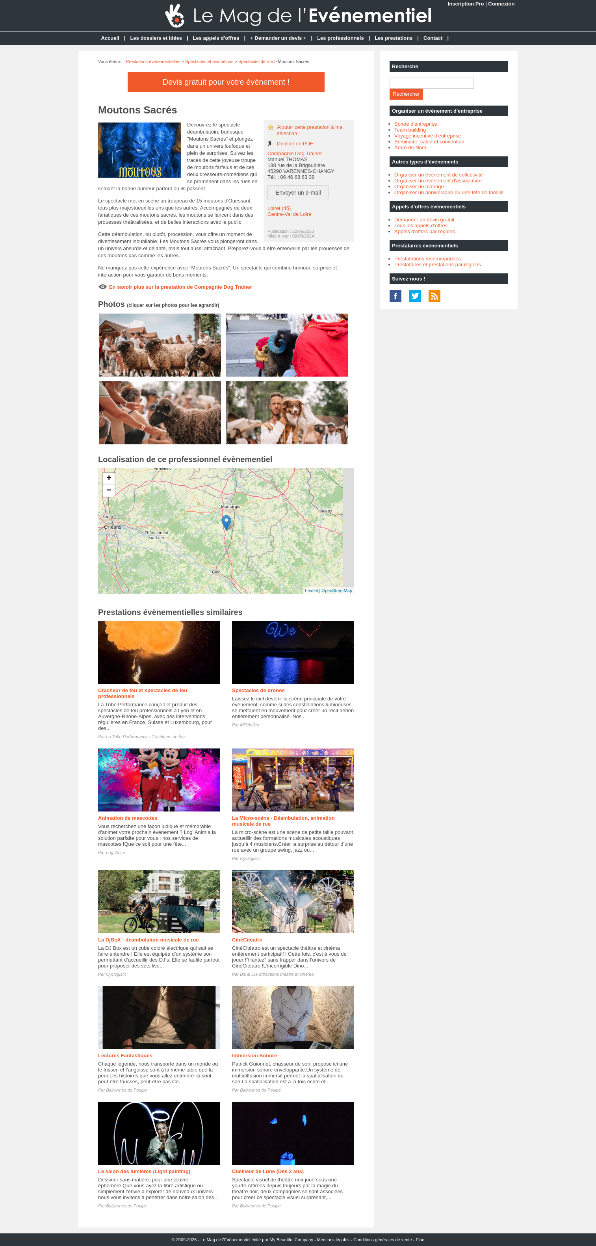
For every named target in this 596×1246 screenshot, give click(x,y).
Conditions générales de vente (382, 1239)
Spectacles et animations (209, 61)
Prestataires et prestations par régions (437, 264)
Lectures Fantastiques (125, 1055)
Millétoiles (249, 724)
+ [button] (108, 479)
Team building (410, 130)
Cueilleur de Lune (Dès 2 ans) (268, 1171)
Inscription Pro (466, 4)
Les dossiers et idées (156, 38)
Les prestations (393, 38)
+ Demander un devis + (278, 38)
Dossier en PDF (295, 144)
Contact (432, 38)
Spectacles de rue (255, 61)
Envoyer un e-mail (298, 192)
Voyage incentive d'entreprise (427, 136)
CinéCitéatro (247, 940)
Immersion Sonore (254, 1055)
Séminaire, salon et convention (429, 142)
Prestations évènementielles (153, 61)
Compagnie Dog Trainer (294, 153)
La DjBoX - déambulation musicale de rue (148, 940)
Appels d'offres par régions (424, 231)
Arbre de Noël (410, 147)
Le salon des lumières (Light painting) (144, 1171)
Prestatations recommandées (427, 259)
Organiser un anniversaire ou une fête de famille (449, 192)
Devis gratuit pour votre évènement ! (226, 82)
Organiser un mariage (419, 186)
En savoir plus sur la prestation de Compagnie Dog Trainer (180, 287)
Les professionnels (340, 38)
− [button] (108, 491)
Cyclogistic (250, 858)
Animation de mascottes (127, 818)
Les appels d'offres (216, 38)
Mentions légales (333, 1239)
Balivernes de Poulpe (126, 1090)
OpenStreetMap (336, 590)
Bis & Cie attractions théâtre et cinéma (277, 974)
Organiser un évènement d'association (437, 181)
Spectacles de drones (258, 690)
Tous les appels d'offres (420, 225)
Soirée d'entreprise (415, 124)
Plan (420, 1239)
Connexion (501, 4)
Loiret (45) (279, 208)
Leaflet (311, 590)
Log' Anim (115, 852)
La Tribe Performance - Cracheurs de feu (145, 736)
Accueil (110, 38)
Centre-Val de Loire (289, 214)
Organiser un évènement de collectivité (438, 175)
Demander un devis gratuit (424, 220)
